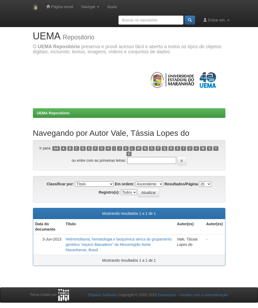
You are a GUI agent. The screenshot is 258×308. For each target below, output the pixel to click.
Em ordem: (124, 184)
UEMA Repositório (53, 113)
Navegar (90, 7)
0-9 (56, 148)
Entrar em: (216, 20)
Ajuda (112, 7)
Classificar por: (60, 184)
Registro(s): (109, 192)
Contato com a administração (203, 295)
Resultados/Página (181, 184)
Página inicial (59, 6)
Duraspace (167, 295)
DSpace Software (102, 295)
